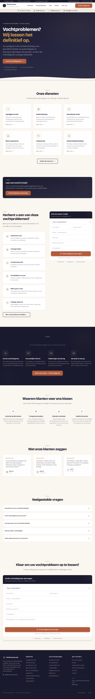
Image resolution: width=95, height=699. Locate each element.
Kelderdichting (30, 662)
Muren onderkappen (32, 670)
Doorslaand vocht (31, 665)
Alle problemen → (54, 676)
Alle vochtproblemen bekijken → (16, 314)
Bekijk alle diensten (47, 161)
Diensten (30, 5)
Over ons (64, 5)
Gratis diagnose (83, 5)
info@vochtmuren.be (73, 1)
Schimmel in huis (54, 660)
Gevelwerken (30, 678)
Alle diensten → (30, 681)
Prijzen (57, 5)
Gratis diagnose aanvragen (18, 193)
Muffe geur (52, 673)
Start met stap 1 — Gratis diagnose (47, 373)
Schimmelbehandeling (33, 676)
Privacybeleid (81, 692)
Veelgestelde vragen (78, 665)
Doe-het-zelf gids (77, 660)
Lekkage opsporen (54, 670)
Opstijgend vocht (31, 660)
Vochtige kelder (53, 662)
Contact (74, 673)
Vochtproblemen (41, 5)
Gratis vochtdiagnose (14, 61)
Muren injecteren (31, 668)
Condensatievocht (54, 665)
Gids (50, 5)
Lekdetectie (29, 673)
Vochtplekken (53, 668)
